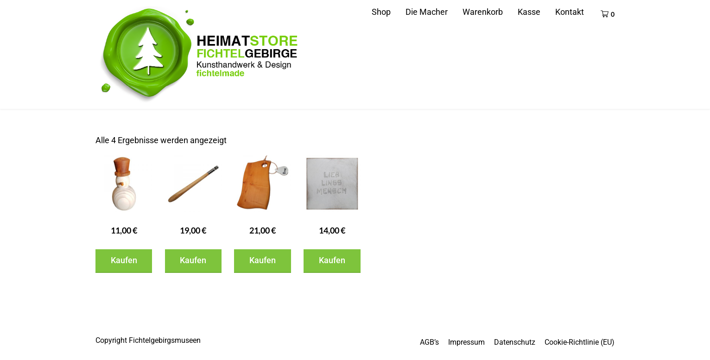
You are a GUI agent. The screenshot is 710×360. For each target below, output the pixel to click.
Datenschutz (514, 342)
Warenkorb (483, 12)
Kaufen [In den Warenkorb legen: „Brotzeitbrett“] (262, 260)
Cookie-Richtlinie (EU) (580, 342)
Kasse (529, 12)
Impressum (466, 342)
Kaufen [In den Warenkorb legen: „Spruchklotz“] (332, 260)
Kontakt (569, 12)
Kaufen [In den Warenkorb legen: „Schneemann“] (124, 260)
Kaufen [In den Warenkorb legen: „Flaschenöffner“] (193, 260)
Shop (381, 12)
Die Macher (427, 12)
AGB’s (429, 342)
